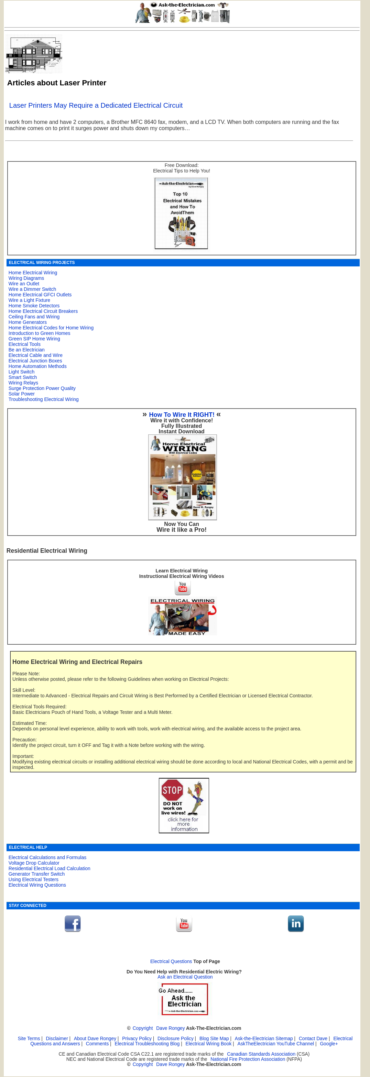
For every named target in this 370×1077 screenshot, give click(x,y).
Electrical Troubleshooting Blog (147, 1043)
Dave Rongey (170, 1028)
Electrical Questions (171, 961)
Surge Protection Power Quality (42, 388)
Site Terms (29, 1038)
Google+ (329, 1043)
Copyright (143, 1028)
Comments (97, 1043)
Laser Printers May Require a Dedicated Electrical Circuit (96, 105)
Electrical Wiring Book (209, 1043)
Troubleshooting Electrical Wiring (44, 399)
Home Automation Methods (38, 366)
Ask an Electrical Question (185, 977)
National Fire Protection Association (247, 1059)
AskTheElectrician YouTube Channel (275, 1043)
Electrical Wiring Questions (37, 885)
